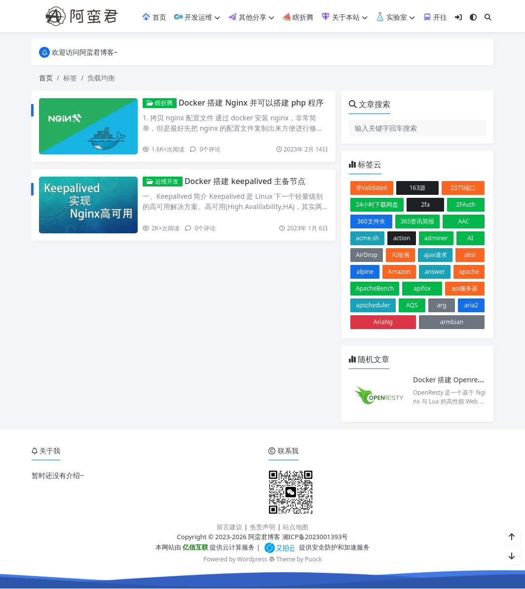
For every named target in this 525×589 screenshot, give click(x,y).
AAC (463, 221)
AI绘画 (401, 255)
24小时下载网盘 (377, 204)
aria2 (471, 305)
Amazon (399, 271)
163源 (418, 188)
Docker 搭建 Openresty (450, 379)
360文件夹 (371, 221)
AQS (411, 305)
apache (469, 271)
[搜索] (488, 17)
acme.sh (367, 238)
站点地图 (295, 526)
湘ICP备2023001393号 (315, 536)
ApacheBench (375, 288)
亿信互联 (194, 547)
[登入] (458, 17)
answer (435, 271)
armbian (452, 322)
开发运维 (197, 17)
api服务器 (464, 288)
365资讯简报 (418, 221)
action (402, 238)
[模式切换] (473, 17)
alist (470, 255)
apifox (422, 288)
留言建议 (229, 526)
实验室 (395, 17)
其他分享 (251, 17)
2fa (425, 204)
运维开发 (163, 181)
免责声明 (262, 526)
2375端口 (463, 188)
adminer (436, 238)
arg (441, 305)
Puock (313, 559)
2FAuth (466, 204)
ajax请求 (435, 255)
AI (470, 238)
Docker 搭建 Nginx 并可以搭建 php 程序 (251, 102)
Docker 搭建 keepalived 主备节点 (245, 181)
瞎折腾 (298, 17)
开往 (435, 17)
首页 (154, 17)
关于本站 (344, 17)
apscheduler (373, 305)
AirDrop (366, 255)
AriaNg (383, 322)
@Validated (371, 188)
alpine (365, 271)
